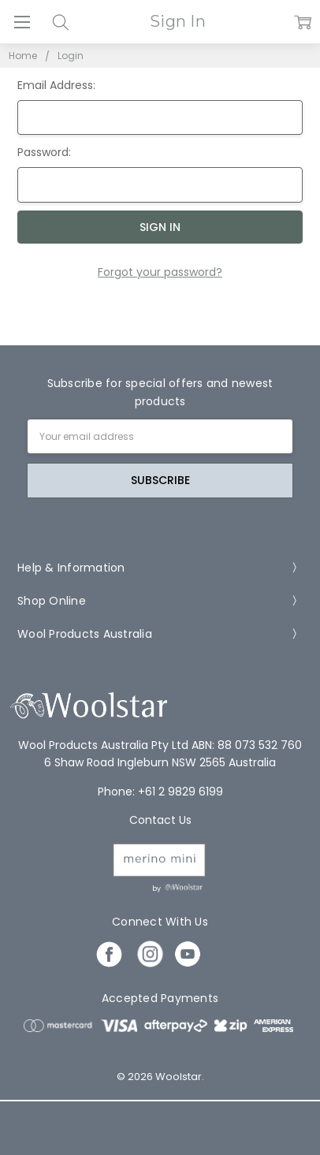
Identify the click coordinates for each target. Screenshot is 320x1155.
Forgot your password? (160, 272)
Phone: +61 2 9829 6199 (160, 791)
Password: (44, 152)
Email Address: (56, 85)
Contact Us (160, 820)
